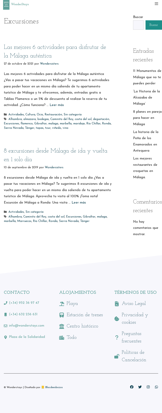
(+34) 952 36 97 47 (24, 303)
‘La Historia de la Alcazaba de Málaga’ (146, 98)
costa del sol (83, 119)
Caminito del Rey (61, 119)
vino (65, 128)
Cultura (30, 114)
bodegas (43, 119)
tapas (39, 128)
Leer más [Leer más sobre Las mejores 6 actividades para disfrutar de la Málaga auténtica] (57, 105)
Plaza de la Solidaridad (27, 337)
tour (48, 128)
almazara (29, 119)
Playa (72, 303)
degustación (101, 119)
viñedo (56, 128)
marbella (66, 123)
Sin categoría (73, 114)
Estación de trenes (85, 315)
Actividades (16, 114)
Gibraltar (40, 123)
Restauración (53, 114)
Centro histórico (82, 326)
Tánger (29, 128)
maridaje (79, 123)
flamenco (27, 123)
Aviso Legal (134, 303)
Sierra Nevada (14, 128)
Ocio (40, 114)
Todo (72, 337)
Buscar (138, 17)
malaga (53, 123)
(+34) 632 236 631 (23, 314)
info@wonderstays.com (26, 326)
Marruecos (24, 221)
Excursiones (11, 123)
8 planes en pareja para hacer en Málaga (147, 118)
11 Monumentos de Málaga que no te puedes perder (147, 77)
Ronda (106, 123)
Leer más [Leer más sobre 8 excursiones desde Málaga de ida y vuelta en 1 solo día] (79, 202)
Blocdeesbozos (54, 387)
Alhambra (15, 119)
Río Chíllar (93, 123)
